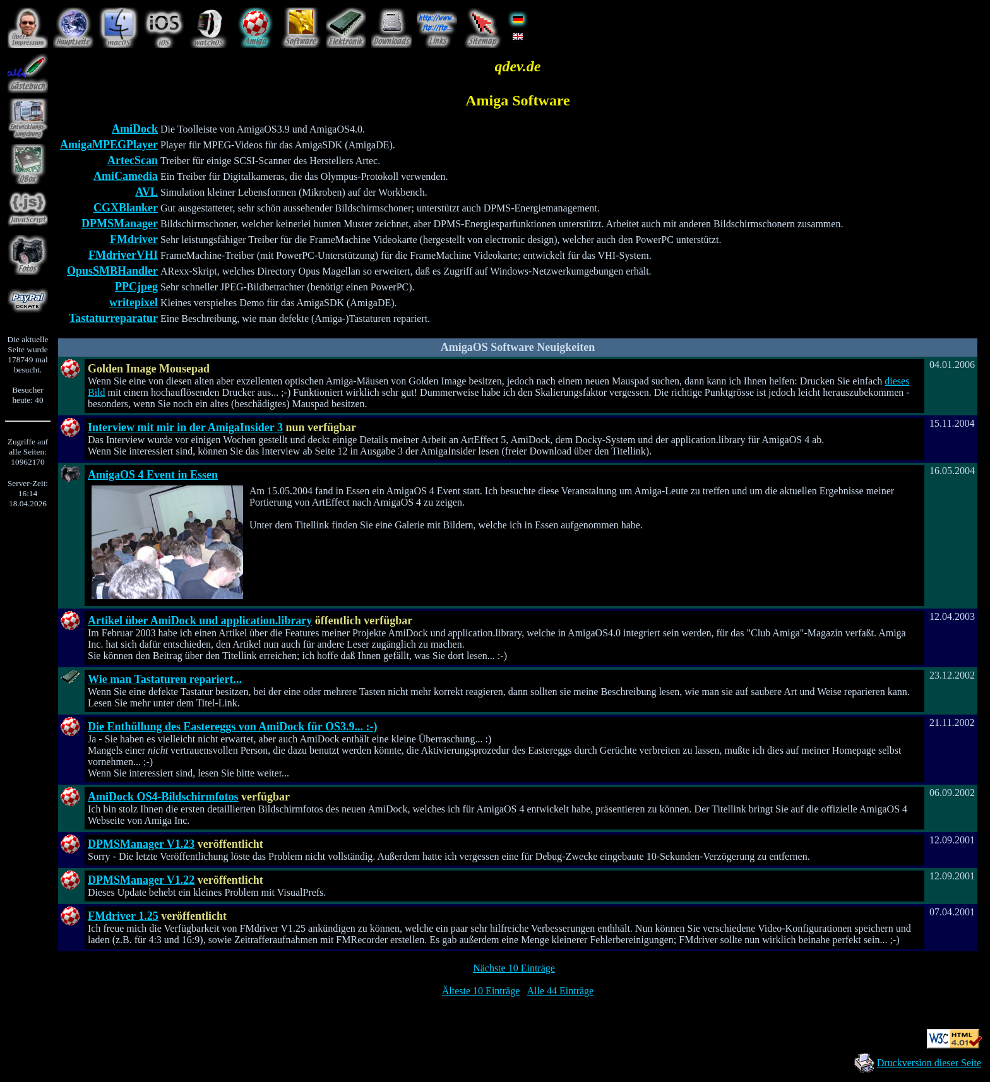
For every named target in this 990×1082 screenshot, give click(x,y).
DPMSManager (119, 223)
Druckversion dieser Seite (929, 1062)
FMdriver (134, 239)
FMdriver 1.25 (123, 916)
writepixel (133, 302)
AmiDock (135, 128)
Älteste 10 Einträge (481, 990)
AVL (146, 192)
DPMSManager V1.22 (141, 880)
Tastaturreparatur (113, 318)
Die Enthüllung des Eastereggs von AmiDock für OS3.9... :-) (232, 726)
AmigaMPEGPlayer (109, 144)
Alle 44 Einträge (560, 990)
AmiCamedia (125, 176)
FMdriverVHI (123, 255)
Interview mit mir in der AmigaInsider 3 (185, 427)
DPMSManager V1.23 (141, 844)
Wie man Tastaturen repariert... (165, 679)
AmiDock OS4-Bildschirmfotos (163, 796)
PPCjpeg (136, 286)
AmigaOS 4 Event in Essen (153, 474)
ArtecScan (132, 160)
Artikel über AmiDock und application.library (200, 620)
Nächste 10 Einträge (514, 968)
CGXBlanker (125, 207)
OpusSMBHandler (112, 271)
